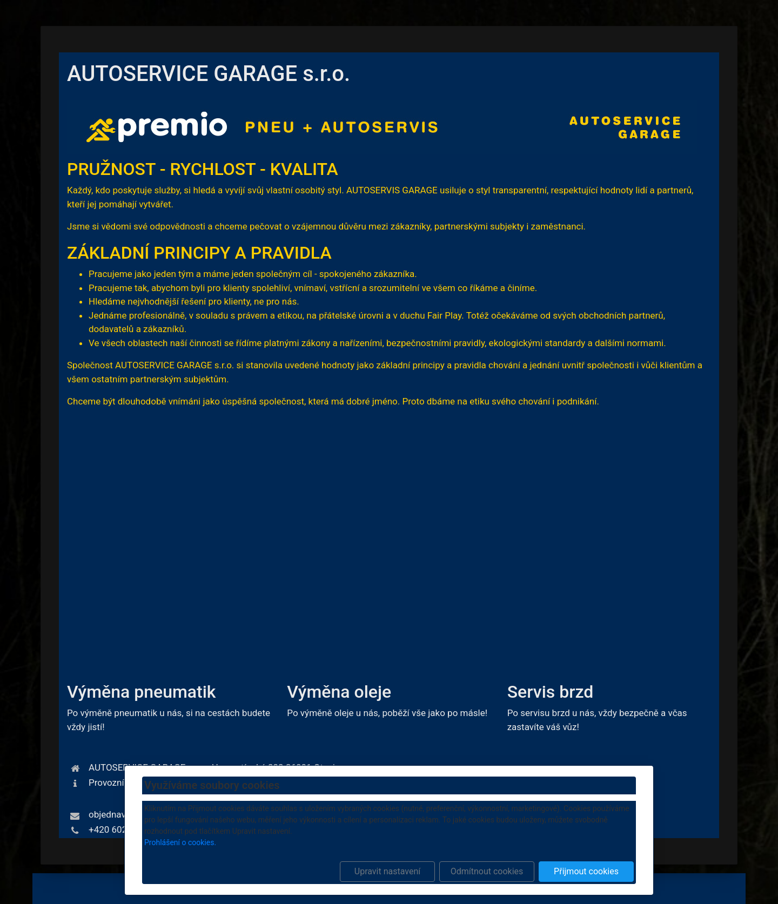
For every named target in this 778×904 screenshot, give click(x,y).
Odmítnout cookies (487, 871)
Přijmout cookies (586, 871)
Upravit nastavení (387, 871)
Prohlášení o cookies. (180, 842)
